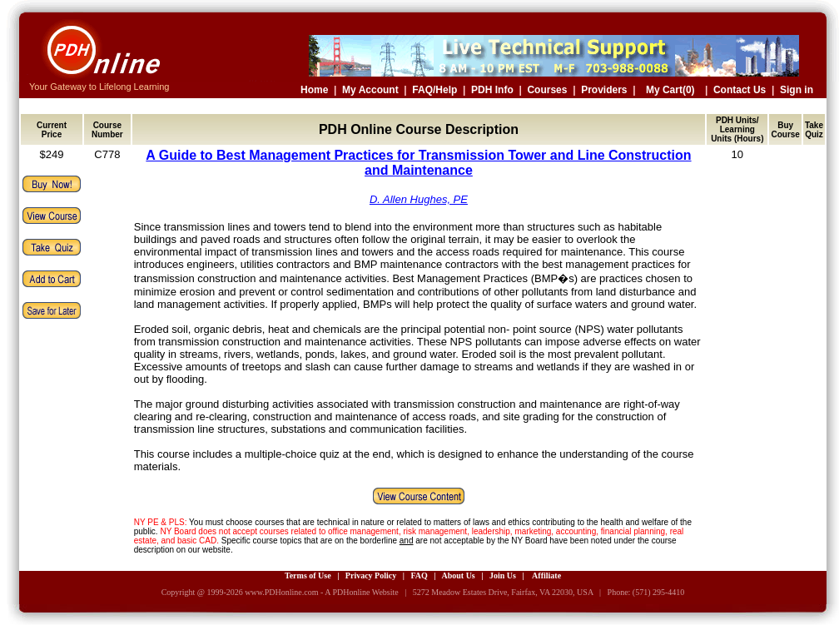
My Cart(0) (670, 90)
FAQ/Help (434, 90)
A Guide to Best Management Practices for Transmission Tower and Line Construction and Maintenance (418, 162)
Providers (604, 90)
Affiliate (546, 575)
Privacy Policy (370, 575)
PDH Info (492, 90)
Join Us (502, 575)
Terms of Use (308, 575)
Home (314, 90)
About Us (457, 575)
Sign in (796, 90)
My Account (370, 90)
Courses (547, 90)
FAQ (418, 575)
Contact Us (739, 90)
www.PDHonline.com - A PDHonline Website (321, 592)
